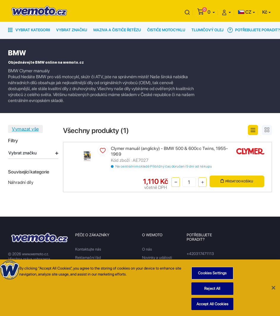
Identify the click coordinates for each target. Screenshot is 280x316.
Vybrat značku (71, 30)
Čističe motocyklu (166, 30)
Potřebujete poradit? (253, 30)
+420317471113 (200, 253)
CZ (244, 12)
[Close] (273, 288)
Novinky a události (157, 257)
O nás (147, 249)
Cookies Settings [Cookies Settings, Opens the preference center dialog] (212, 274)
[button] (211, 12)
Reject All (212, 289)
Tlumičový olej (207, 30)
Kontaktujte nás (88, 249)
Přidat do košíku (237, 181)
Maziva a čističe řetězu (117, 30)
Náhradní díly (20, 182)
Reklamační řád (88, 257)
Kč (264, 12)
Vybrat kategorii (29, 30)
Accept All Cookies (212, 305)
